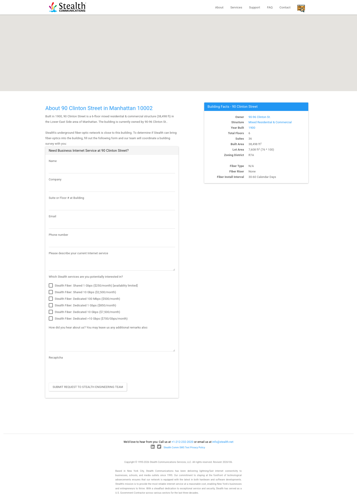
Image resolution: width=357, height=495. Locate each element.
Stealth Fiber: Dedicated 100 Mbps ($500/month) (84, 299)
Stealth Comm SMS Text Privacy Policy (184, 447)
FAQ (270, 7)
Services (236, 7)
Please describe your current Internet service (78, 253)
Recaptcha (56, 357)
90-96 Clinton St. (260, 117)
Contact (285, 7)
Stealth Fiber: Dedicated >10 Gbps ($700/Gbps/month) (88, 319)
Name (53, 161)
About (219, 7)
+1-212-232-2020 (182, 442)
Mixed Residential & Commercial (270, 122)
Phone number (58, 234)
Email (52, 216)
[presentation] (83, 370)
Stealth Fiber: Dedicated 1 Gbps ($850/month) (82, 305)
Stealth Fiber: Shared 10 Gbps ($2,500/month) (82, 292)
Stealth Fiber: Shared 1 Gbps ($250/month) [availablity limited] (93, 285)
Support (254, 7)
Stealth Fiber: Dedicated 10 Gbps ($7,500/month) (84, 312)
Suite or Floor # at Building (66, 198)
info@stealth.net (222, 442)
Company (55, 179)
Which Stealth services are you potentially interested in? (86, 276)
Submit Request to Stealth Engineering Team (88, 387)
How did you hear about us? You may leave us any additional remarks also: (98, 327)
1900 (252, 127)
